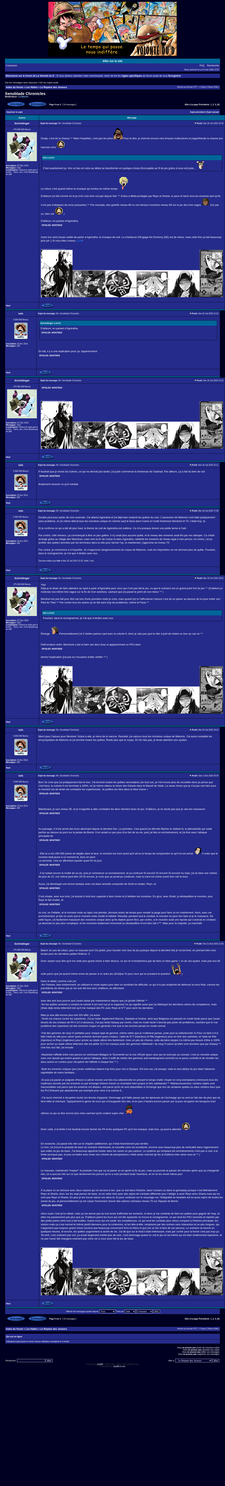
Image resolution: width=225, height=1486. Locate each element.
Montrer (57, 225)
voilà (79, 240)
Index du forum (14, 87)
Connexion (11, 65)
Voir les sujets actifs (48, 82)
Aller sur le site (112, 61)
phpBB (100, 1364)
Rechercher (213, 65)
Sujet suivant (213, 112)
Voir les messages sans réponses (21, 82)
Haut (8, 306)
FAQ (202, 65)
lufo (58, 561)
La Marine (23, 96)
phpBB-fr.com (119, 1366)
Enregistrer (174, 75)
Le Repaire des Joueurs (53, 87)
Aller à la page (191, 104)
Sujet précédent (197, 112)
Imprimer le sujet (15, 112)
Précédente (204, 104)
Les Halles (31, 87)
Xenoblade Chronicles (25, 93)
